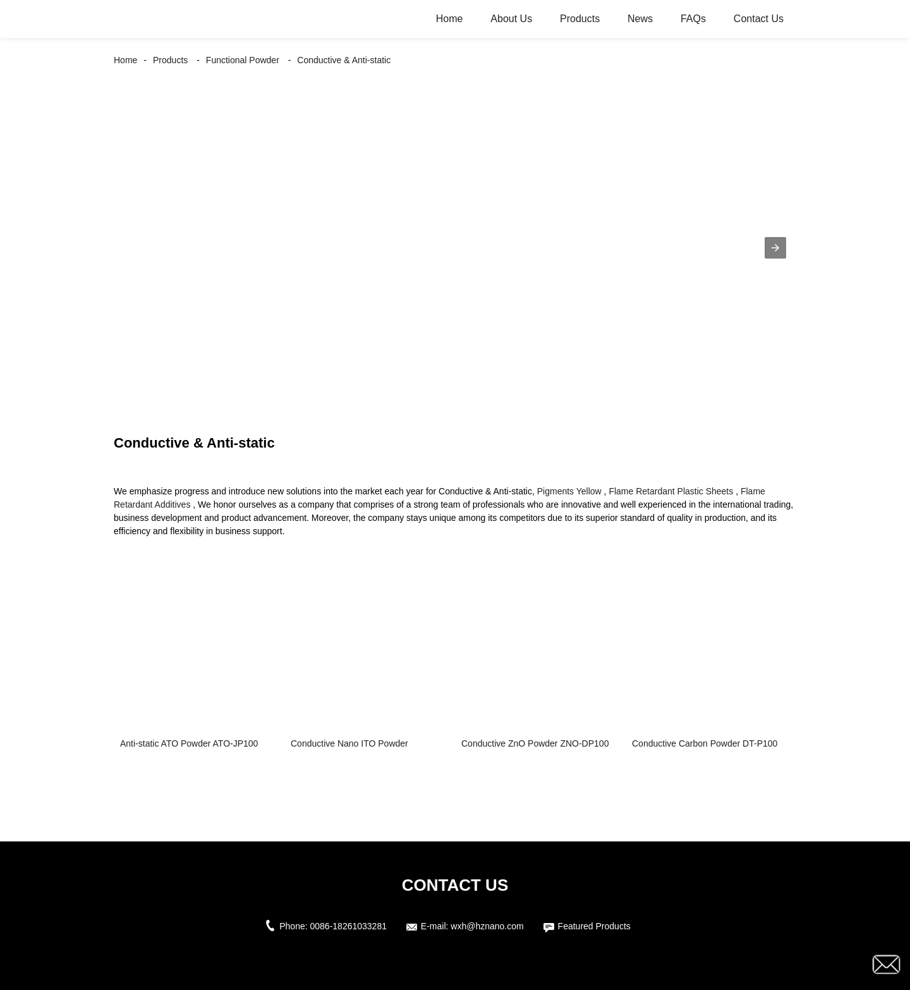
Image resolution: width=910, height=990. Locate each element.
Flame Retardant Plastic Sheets (671, 491)
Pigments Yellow (569, 491)
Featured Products (594, 926)
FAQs (693, 18)
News (640, 18)
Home (449, 18)
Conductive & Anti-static (344, 60)
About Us (511, 18)
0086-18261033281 (348, 926)
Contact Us (759, 18)
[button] (775, 248)
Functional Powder (242, 60)
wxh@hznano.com (487, 926)
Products (580, 18)
